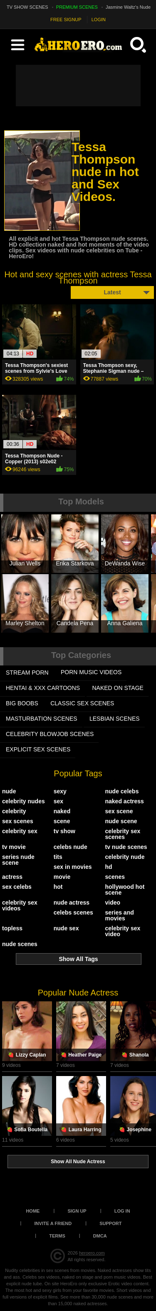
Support (110, 1223)
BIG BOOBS (22, 703)
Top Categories (81, 655)
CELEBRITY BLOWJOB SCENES (50, 734)
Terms (57, 1235)
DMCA (100, 1235)
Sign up (76, 1210)
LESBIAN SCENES (114, 718)
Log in (122, 1210)
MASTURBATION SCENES (41, 718)
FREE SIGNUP (66, 19)
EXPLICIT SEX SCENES (38, 749)
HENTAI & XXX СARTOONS (43, 688)
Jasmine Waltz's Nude (128, 7)
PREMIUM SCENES (77, 7)
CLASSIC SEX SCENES (82, 703)
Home (33, 1210)
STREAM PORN (27, 672)
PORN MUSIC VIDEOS (91, 672)
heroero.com (92, 1252)
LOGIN (99, 19)
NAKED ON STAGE (118, 688)
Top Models (81, 501)
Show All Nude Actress (78, 1161)
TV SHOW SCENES (27, 7)
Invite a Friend (53, 1223)
